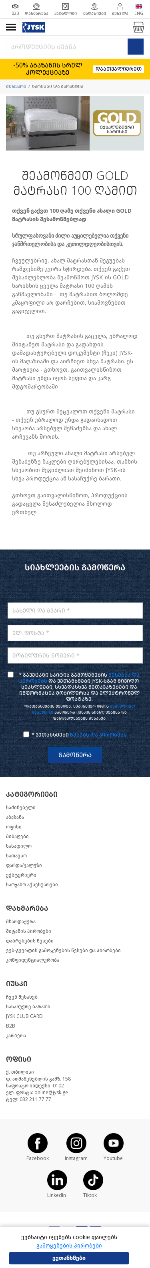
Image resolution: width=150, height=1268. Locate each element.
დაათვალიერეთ (119, 69)
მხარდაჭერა (21, 921)
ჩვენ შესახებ (22, 997)
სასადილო (19, 846)
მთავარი (16, 86)
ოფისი (14, 827)
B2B (10, 1026)
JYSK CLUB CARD (24, 1016)
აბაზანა (15, 817)
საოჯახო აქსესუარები (32, 884)
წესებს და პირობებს (98, 735)
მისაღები (17, 836)
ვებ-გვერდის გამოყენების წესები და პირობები (63, 950)
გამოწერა (75, 755)
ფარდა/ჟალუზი (24, 865)
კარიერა (16, 1035)
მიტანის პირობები (28, 931)
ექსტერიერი (21, 875)
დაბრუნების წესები (30, 941)
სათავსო (16, 856)
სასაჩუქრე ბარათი (28, 1007)
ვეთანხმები (69, 1258)
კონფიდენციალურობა (32, 960)
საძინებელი (21, 807)
